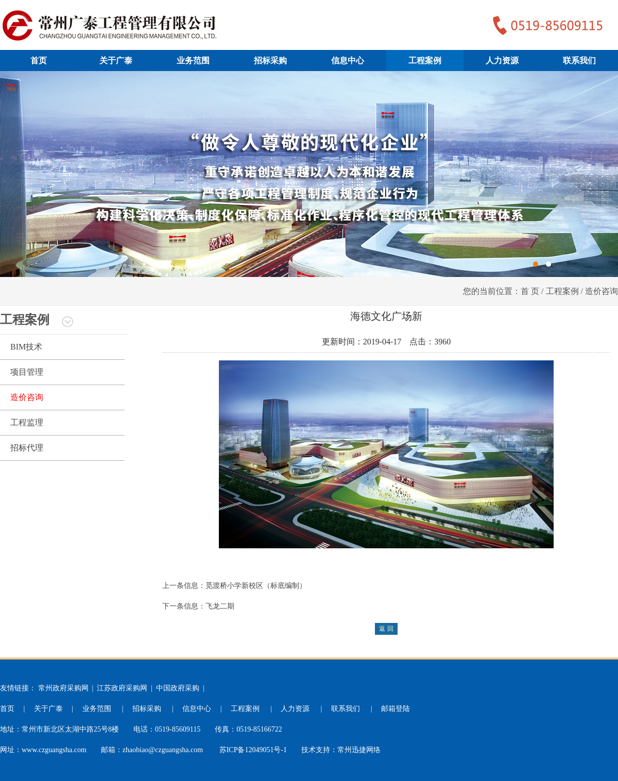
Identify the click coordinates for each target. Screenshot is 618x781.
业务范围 (193, 60)
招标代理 (26, 447)
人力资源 (502, 60)
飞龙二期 (219, 606)
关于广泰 (115, 60)
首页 (38, 60)
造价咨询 (26, 397)
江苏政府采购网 (122, 688)
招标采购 (270, 60)
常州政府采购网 (63, 688)
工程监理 (26, 422)
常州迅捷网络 (359, 750)
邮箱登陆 (395, 709)
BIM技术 (26, 346)
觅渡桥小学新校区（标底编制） (255, 585)
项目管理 (26, 372)
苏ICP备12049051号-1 (253, 750)
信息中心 (347, 60)
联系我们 (579, 60)
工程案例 (424, 60)
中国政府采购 (177, 688)
